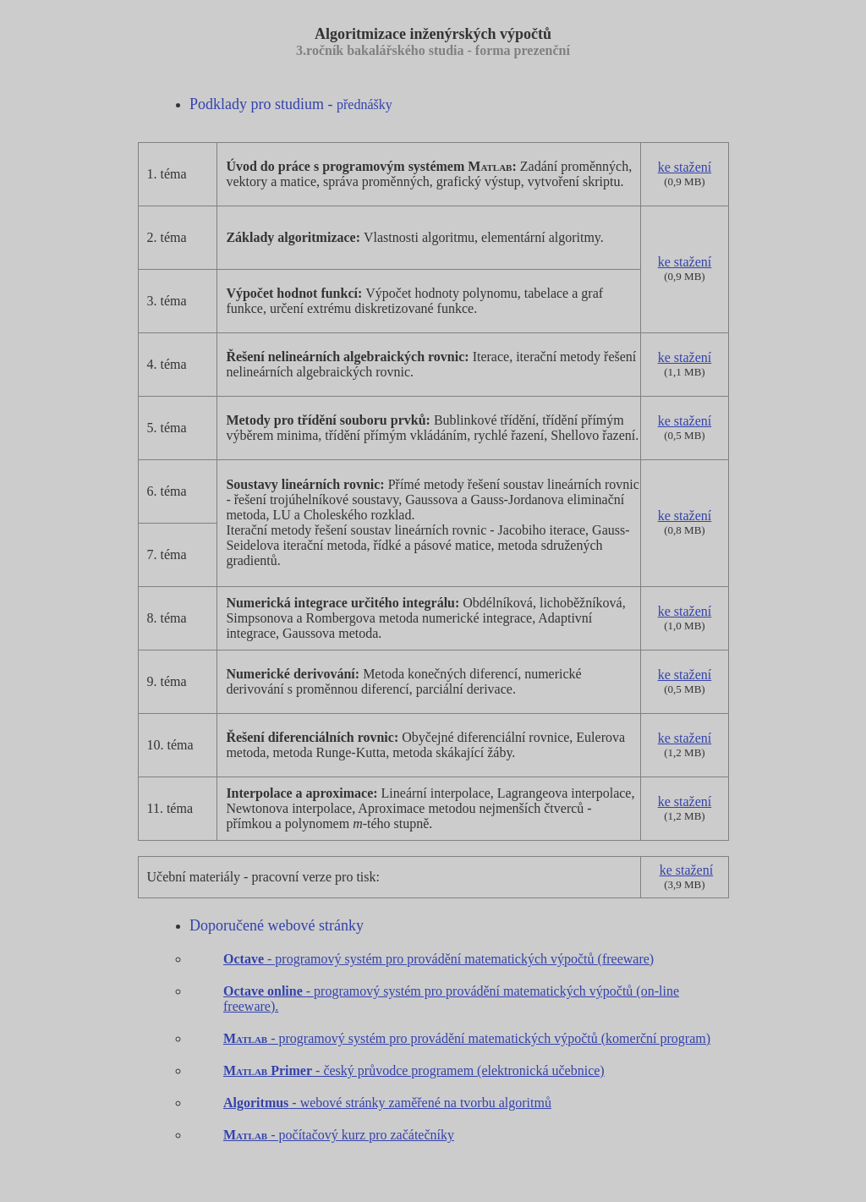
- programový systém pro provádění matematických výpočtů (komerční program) (466, 1038)
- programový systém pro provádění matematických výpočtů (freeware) (438, 959)
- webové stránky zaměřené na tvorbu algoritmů (387, 1102)
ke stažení (685, 167)
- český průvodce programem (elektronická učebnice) (414, 1070)
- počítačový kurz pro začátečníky (360, 1135)
